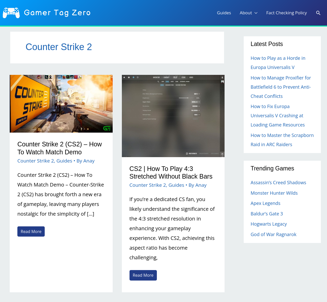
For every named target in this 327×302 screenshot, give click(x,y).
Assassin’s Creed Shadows (278, 182)
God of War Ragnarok (273, 234)
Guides (64, 160)
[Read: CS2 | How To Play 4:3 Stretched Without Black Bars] (173, 115)
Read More (30, 232)
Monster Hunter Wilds (274, 193)
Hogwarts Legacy (269, 224)
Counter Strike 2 (35, 160)
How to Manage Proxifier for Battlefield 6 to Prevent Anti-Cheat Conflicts (281, 87)
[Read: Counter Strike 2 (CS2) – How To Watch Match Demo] (61, 103)
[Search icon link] (318, 13)
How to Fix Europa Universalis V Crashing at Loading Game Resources (278, 115)
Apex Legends (266, 203)
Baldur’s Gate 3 (267, 214)
